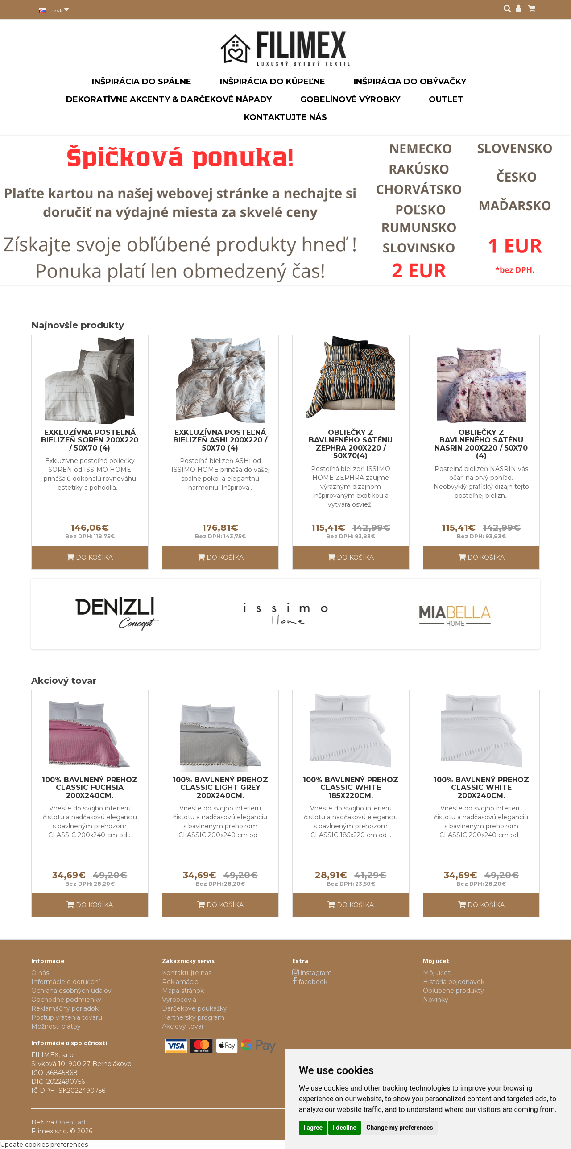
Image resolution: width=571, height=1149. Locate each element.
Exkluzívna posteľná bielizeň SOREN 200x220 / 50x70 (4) (89, 440)
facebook (309, 982)
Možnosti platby (56, 1026)
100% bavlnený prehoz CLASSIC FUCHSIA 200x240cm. (89, 788)
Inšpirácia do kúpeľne (272, 82)
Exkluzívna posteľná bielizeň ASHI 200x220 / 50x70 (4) (220, 440)
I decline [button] (344, 1127)
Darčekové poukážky (194, 1008)
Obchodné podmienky (66, 1000)
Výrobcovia (179, 1000)
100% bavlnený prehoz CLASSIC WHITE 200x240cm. (481, 788)
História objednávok (453, 982)
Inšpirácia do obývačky (410, 82)
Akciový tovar (183, 1026)
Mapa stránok (183, 991)
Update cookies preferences (44, 1145)
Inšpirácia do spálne (141, 82)
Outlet (446, 99)
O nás (40, 973)
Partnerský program (193, 1017)
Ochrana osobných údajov (71, 991)
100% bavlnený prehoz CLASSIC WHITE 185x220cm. (350, 788)
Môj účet (437, 973)
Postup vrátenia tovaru (66, 1017)
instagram (312, 973)
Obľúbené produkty (453, 991)
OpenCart (71, 1122)
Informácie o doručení (65, 982)
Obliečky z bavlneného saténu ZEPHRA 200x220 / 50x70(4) (351, 444)
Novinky (435, 1000)
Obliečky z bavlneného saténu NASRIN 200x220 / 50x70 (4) (481, 444)
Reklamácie (180, 982)
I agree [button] (313, 1127)
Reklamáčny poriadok (65, 1008)
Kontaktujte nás (285, 117)
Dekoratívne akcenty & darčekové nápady (169, 99)
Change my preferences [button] (399, 1127)
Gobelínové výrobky (350, 99)
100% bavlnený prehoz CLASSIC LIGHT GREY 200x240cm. (220, 788)
